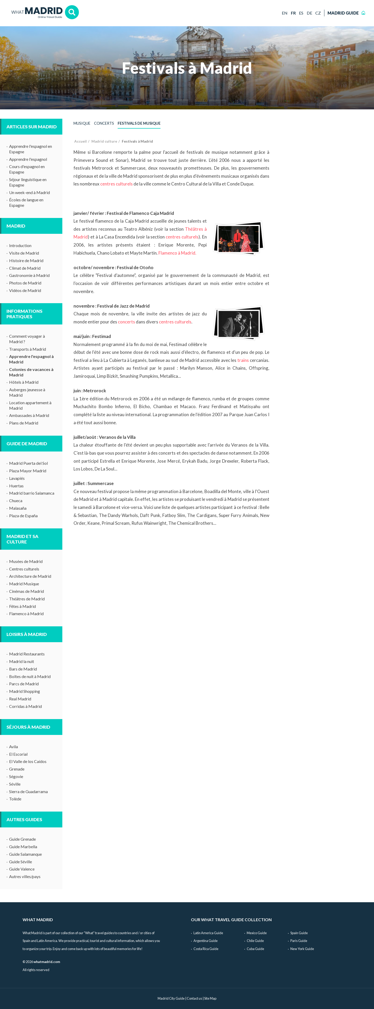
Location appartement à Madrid (30, 405)
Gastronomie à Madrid (29, 275)
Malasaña (17, 508)
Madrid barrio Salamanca (31, 492)
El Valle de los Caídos (27, 761)
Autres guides (24, 819)
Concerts (104, 123)
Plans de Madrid (23, 422)
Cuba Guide (255, 949)
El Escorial (18, 754)
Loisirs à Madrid (26, 634)
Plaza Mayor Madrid (27, 470)
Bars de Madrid (23, 668)
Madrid (15, 226)
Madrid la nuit (21, 661)
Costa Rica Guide (205, 949)
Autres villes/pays (25, 876)
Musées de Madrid (26, 561)
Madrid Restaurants (27, 653)
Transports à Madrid (27, 349)
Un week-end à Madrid (29, 192)
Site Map (210, 998)
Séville (15, 783)
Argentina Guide (205, 941)
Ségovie (16, 776)
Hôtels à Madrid (23, 382)
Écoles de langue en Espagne (26, 202)
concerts (126, 321)
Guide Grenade (22, 839)
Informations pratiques (24, 313)
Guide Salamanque (25, 854)
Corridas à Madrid (25, 706)
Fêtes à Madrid (22, 606)
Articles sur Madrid (31, 126)
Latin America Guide (208, 933)
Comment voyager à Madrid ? (27, 339)
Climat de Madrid (25, 267)
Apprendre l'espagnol (28, 159)
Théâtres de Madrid (27, 598)
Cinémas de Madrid (26, 591)
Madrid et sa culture (22, 539)
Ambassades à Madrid (29, 415)
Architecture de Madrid (30, 576)
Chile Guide (255, 941)
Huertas (16, 485)
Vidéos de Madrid (25, 290)
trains (243, 360)
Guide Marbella (23, 846)
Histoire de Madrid (26, 260)
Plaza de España (23, 515)
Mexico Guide (257, 933)
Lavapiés (17, 478)
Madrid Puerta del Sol (28, 463)
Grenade (16, 768)
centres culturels (116, 184)
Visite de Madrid (24, 252)
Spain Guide (299, 933)
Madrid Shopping (24, 691)
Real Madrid (20, 698)
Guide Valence (22, 868)
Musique (82, 123)
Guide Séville (20, 861)
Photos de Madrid (25, 282)
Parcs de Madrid (24, 683)
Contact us (194, 998)
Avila (13, 746)
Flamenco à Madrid (26, 613)
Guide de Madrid (26, 443)
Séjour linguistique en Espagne (27, 182)
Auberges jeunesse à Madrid (27, 392)
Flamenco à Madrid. (177, 253)
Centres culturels (24, 568)
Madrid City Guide (171, 998)
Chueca (15, 500)
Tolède (15, 798)
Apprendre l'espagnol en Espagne (30, 149)
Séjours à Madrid (28, 727)
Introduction (20, 245)
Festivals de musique (139, 123)
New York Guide (302, 949)
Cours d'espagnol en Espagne (27, 169)
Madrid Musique (24, 583)
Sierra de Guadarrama (28, 791)
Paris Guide (298, 941)
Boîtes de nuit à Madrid (30, 676)
